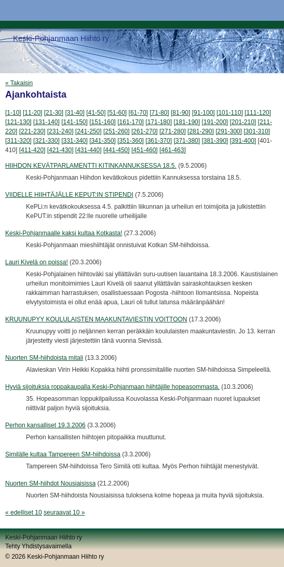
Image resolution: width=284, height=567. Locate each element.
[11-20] (32, 112)
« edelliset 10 (23, 512)
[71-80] (159, 112)
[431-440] (88, 150)
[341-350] (102, 140)
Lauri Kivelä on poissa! (36, 262)
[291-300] (228, 131)
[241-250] (88, 131)
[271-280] (172, 131)
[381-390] (214, 140)
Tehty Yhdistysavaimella (38, 546)
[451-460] (144, 150)
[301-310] (257, 131)
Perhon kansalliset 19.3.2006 (45, 425)
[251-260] (116, 131)
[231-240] (60, 131)
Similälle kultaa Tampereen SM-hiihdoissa (62, 454)
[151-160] (102, 122)
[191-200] (214, 122)
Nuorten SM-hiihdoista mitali (44, 357)
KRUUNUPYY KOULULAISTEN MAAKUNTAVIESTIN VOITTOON (96, 319)
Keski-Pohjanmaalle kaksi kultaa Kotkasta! (63, 233)
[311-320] (18, 140)
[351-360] (130, 140)
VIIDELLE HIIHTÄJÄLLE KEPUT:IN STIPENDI (69, 194)
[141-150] (74, 122)
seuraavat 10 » (64, 512)
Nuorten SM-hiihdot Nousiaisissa (50, 483)
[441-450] (116, 150)
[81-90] (180, 112)
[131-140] (46, 122)
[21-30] (53, 112)
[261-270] (144, 131)
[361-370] (158, 140)
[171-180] (158, 122)
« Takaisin (19, 83)
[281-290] (200, 131)
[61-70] (138, 112)
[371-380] (186, 140)
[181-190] (186, 122)
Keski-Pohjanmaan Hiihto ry (61, 38)
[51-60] (117, 112)
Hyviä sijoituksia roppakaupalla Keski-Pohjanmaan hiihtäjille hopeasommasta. (112, 386)
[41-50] (95, 112)
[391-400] (243, 140)
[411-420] (32, 150)
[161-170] (130, 122)
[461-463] (172, 150)
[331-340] (74, 140)
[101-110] (230, 112)
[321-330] (46, 140)
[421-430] (60, 150)
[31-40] (74, 112)
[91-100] (203, 112)
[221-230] (32, 131)
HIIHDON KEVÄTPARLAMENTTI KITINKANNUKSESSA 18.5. (91, 165)
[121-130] (18, 122)
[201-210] (243, 122)
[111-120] (258, 112)
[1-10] (13, 112)
